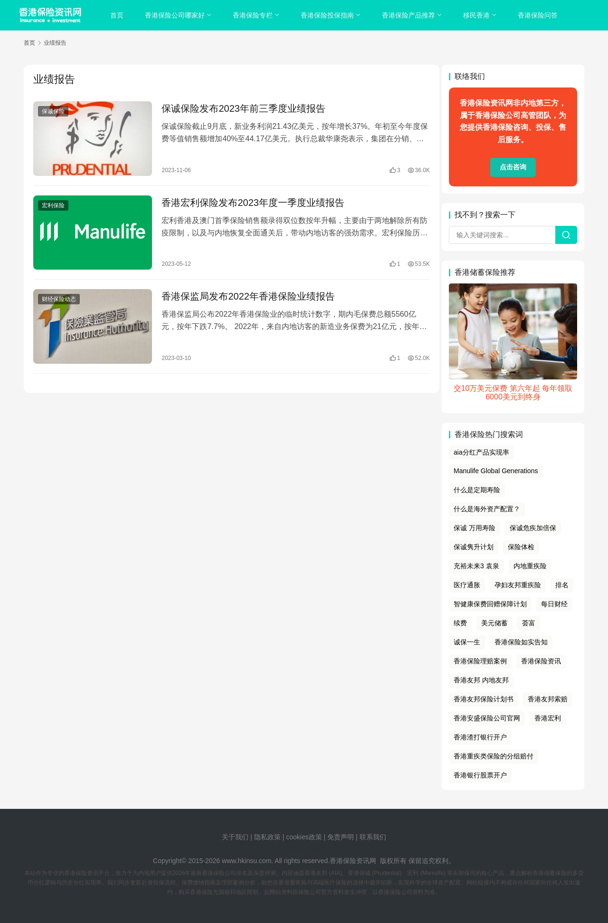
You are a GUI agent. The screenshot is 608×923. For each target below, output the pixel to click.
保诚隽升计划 (474, 547)
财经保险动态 (59, 296)
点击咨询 (513, 167)
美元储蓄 (494, 623)
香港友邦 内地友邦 (481, 680)
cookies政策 (304, 837)
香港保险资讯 (541, 661)
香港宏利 (547, 718)
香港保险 (343, 861)
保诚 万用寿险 (474, 528)
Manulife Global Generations (496, 471)
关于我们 (235, 837)
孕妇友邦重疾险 (517, 585)
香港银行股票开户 (480, 775)
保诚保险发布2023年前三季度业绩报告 (241, 108)
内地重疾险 (530, 566)
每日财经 (554, 604)
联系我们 (373, 837)
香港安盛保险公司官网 (487, 718)
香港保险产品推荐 (409, 15)
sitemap (311, 849)
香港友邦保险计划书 (483, 699)
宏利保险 (53, 204)
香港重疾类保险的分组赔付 (493, 756)
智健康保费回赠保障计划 (490, 604)
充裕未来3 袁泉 (476, 566)
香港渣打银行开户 (480, 737)
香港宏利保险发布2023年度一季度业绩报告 (251, 201)
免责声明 (341, 837)
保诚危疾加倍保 (533, 528)
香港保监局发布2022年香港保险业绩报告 (246, 294)
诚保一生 (467, 642)
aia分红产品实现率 (481, 452)
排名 (562, 585)
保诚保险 (53, 111)
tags (291, 849)
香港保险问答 (538, 15)
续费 (460, 623)
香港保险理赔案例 (480, 661)
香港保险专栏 (253, 15)
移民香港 (477, 15)
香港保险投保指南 (327, 15)
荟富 (528, 623)
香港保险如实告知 (521, 642)
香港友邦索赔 (548, 699)
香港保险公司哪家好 (175, 15)
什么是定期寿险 (477, 490)
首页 (117, 15)
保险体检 (521, 547)
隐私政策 (267, 837)
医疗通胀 (467, 585)
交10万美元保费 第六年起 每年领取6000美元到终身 (513, 392)
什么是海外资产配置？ (487, 509)
